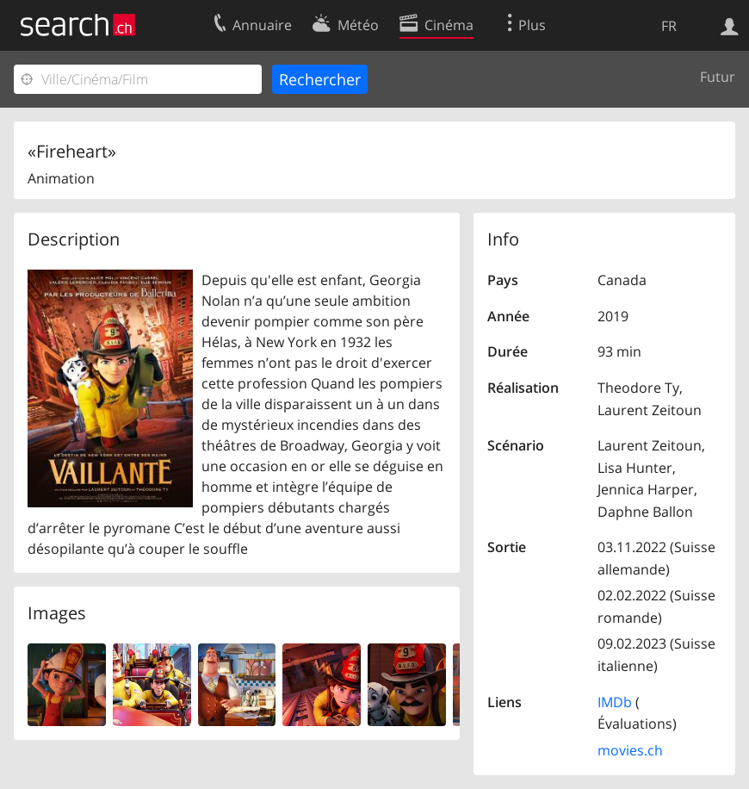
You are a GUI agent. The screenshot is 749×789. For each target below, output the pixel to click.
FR (669, 25)
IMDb (614, 702)
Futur (717, 76)
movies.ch (630, 750)
